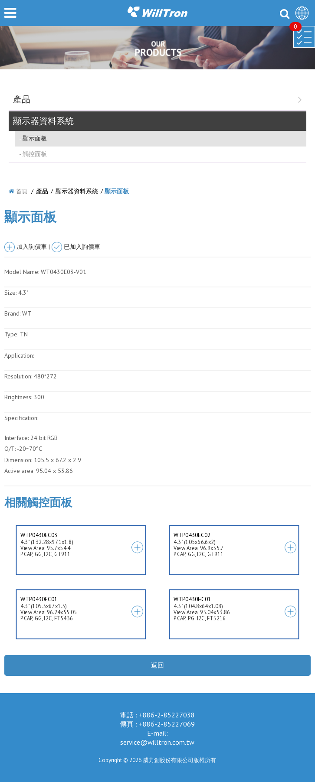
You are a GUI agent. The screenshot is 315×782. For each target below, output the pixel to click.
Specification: (21, 418)
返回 (157, 665)
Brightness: (18, 397)
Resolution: (18, 376)
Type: (12, 334)
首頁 (21, 191)
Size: (10, 293)
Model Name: (21, 272)
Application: (19, 355)
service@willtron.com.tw (157, 742)
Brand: (12, 313)
